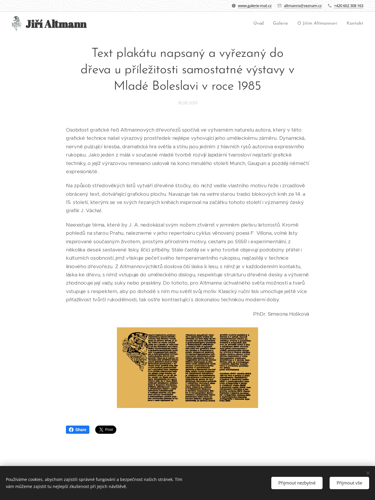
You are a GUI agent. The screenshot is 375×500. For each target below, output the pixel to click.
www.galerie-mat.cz (255, 5)
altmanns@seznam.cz (303, 5)
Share (77, 429)
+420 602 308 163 (348, 5)
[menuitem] (260, 23)
